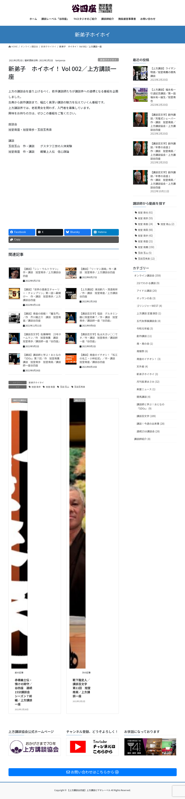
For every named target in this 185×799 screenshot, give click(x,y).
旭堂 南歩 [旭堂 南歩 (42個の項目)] (145, 235)
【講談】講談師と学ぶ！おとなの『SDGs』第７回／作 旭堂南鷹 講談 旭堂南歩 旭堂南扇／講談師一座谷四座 (42, 360)
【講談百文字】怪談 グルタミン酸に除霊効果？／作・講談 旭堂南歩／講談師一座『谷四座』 (99, 317)
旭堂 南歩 (36, 386)
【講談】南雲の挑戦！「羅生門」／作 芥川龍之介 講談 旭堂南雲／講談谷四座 (42, 317)
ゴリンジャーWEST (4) (149, 306)
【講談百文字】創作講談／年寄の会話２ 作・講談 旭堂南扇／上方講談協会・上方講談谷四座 (163, 151)
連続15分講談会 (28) (148, 431)
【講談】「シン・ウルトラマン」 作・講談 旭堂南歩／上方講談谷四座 (42, 272)
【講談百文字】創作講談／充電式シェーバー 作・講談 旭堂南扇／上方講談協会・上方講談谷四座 (164, 122)
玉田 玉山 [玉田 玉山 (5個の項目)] (145, 253)
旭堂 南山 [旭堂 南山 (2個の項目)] (167, 224)
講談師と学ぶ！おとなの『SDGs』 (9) (151, 406)
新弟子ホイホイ (108, 59)
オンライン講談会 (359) (147, 275)
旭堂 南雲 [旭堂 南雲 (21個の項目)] (145, 241)
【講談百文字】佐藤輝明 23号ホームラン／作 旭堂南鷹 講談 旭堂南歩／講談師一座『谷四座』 (42, 337)
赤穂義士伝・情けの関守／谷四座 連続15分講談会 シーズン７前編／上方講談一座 (24, 692)
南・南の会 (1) (145, 343)
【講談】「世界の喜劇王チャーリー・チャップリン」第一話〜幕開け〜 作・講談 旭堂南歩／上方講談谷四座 (42, 295)
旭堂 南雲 (50, 386)
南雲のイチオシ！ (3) (149, 359)
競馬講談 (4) (143, 397)
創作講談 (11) (144, 336)
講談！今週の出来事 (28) (151, 423)
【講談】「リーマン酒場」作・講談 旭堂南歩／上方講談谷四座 (98, 270)
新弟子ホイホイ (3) (147, 374)
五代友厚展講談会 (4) (149, 321)
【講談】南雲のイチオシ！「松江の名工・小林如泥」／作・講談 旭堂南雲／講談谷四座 (99, 358)
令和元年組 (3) (145, 328)
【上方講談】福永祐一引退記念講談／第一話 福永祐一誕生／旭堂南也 (164, 95)
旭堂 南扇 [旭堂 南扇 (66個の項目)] (145, 230)
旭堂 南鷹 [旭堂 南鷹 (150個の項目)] (146, 247)
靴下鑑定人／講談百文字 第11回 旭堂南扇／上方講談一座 (82, 688)
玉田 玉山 (64, 386)
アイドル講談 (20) (147, 290)
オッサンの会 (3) (146, 298)
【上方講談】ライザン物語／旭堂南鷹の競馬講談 (163, 72)
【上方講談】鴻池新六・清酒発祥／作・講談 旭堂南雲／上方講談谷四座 (99, 293)
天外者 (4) (142, 366)
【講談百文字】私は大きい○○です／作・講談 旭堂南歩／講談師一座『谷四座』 (99, 337)
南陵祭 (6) (142, 351)
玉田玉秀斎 (79, 386)
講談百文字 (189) (146, 416)
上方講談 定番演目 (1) (149, 313)
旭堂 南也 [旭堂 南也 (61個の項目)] (145, 212)
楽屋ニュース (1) (146, 389)
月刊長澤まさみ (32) (148, 381)
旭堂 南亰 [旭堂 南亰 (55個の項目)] (145, 218)
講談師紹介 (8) (142, 439)
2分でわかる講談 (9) (148, 283)
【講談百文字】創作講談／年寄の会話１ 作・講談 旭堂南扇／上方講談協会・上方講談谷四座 (163, 179)
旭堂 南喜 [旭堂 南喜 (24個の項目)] (145, 224)
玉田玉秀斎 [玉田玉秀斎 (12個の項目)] (146, 258)
